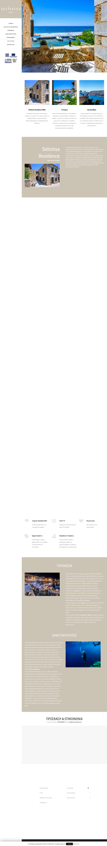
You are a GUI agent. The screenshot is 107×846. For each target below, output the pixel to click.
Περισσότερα (76, 844)
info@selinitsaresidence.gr (75, 722)
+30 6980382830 (61, 722)
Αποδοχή (69, 844)
